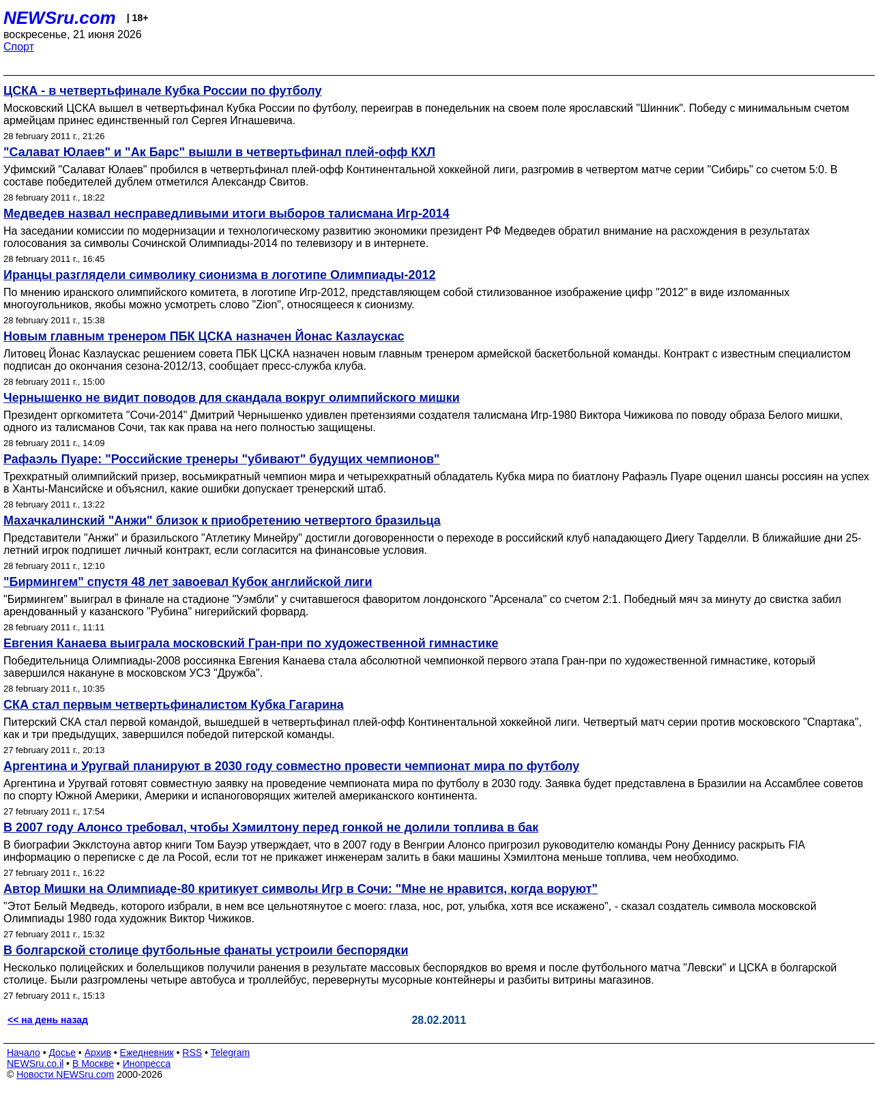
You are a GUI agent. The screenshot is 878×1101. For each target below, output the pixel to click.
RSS (192, 1052)
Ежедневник (147, 1052)
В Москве (93, 1063)
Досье (62, 1052)
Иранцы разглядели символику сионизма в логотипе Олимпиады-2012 (219, 275)
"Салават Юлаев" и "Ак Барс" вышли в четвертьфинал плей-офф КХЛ (219, 152)
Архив (98, 1052)
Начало (23, 1052)
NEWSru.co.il (35, 1063)
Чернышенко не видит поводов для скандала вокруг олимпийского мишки (231, 398)
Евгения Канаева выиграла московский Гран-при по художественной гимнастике (250, 643)
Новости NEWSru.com (65, 1074)
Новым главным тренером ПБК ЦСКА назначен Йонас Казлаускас (203, 336)
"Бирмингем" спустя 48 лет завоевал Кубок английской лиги (187, 582)
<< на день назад (48, 1019)
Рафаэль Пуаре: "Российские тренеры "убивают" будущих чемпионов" (221, 459)
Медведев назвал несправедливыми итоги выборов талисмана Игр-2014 (226, 213)
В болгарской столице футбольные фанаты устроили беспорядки (205, 950)
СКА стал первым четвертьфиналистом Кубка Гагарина (173, 704)
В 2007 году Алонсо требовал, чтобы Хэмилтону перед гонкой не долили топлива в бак (270, 827)
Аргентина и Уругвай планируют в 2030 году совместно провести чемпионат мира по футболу (291, 766)
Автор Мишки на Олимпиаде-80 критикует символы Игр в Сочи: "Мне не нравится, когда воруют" (300, 889)
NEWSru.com (59, 18)
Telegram (230, 1052)
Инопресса (147, 1063)
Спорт (18, 47)
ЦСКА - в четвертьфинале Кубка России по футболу (162, 91)
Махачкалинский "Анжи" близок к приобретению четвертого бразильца (222, 520)
